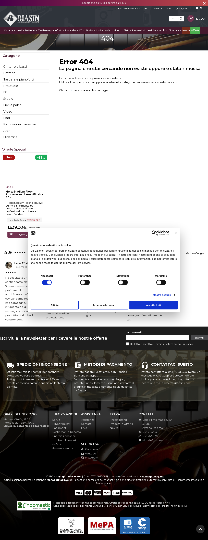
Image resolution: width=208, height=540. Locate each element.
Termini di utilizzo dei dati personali (174, 344)
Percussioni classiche (145, 30)
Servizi (147, 8)
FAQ (84, 427)
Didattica (174, 30)
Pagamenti (59, 427)
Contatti (168, 8)
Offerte (195, 30)
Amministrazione (63, 448)
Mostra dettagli (162, 294)
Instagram (89, 457)
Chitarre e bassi (14, 30)
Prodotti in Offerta (121, 423)
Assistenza (157, 8)
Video (118, 30)
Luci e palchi (104, 30)
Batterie (31, 30)
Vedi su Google (195, 253)
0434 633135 (150, 432)
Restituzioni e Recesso (66, 432)
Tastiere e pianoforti (51, 30)
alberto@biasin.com (153, 440)
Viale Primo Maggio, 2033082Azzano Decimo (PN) (155, 423)
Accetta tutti (153, 305)
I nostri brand (118, 419)
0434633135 (148, 436)
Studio (90, 30)
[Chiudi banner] (176, 233)
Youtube (88, 453)
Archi (163, 30)
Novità (186, 30)
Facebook (89, 449)
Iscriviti (199, 337)
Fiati (127, 30)
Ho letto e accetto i (140, 344)
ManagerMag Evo (153, 476)
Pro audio (71, 30)
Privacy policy (61, 423)
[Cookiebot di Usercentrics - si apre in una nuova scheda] (154, 233)
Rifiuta (55, 305)
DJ (81, 30)
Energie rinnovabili (64, 436)
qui (70, 90)
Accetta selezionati (104, 305)
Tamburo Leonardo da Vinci (129, 8)
